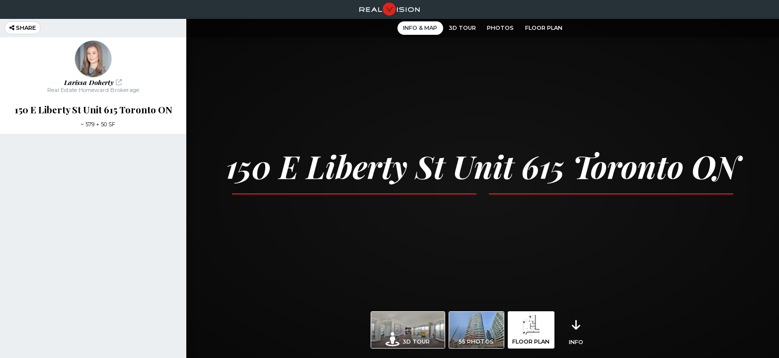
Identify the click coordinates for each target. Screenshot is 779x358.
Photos (500, 27)
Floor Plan (543, 27)
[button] (93, 66)
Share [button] (22, 27)
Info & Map (420, 27)
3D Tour (462, 27)
